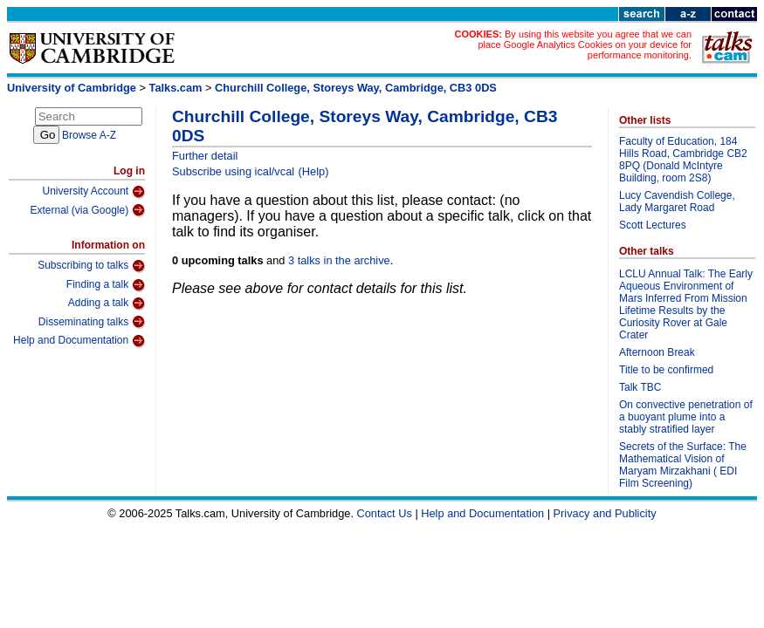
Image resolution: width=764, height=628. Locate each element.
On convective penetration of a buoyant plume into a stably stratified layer (686, 417)
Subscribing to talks (91, 266)
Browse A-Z (89, 135)
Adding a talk (106, 304)
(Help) (314, 171)
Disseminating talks (91, 322)
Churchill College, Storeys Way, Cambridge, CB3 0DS (356, 87)
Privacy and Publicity (605, 513)
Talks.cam (176, 87)
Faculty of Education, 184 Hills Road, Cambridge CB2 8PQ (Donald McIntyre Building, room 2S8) (683, 159)
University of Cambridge (71, 87)
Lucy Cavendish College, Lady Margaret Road (677, 201)
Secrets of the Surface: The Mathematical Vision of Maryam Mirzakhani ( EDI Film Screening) (683, 464)
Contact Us (384, 513)
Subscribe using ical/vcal (233, 171)
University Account (93, 192)
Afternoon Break (657, 352)
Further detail (204, 155)
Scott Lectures (652, 225)
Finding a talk (105, 285)
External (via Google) (87, 210)
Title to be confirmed (666, 370)
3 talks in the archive (339, 260)
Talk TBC (640, 387)
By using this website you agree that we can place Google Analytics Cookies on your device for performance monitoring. (585, 44)
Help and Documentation (79, 341)
